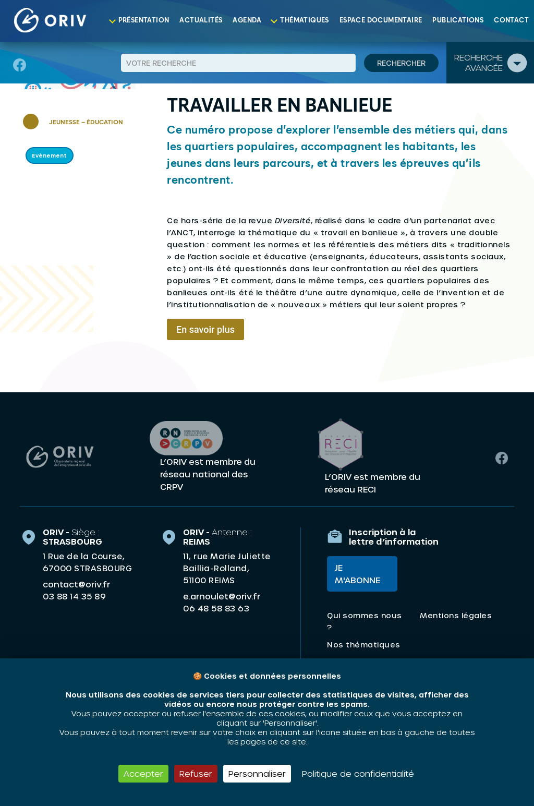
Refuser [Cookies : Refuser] (195, 773)
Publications (457, 20)
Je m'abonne (357, 573)
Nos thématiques (363, 644)
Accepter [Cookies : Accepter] (143, 773)
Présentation (143, 20)
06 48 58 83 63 (216, 608)
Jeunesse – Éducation (86, 122)
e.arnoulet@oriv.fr (221, 596)
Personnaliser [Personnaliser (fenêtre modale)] (257, 773)
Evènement (49, 155)
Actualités (200, 20)
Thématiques (304, 20)
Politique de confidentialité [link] (358, 773)
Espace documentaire (380, 20)
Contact (511, 20)
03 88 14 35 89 (74, 596)
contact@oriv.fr (76, 584)
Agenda (247, 20)
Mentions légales (456, 615)
